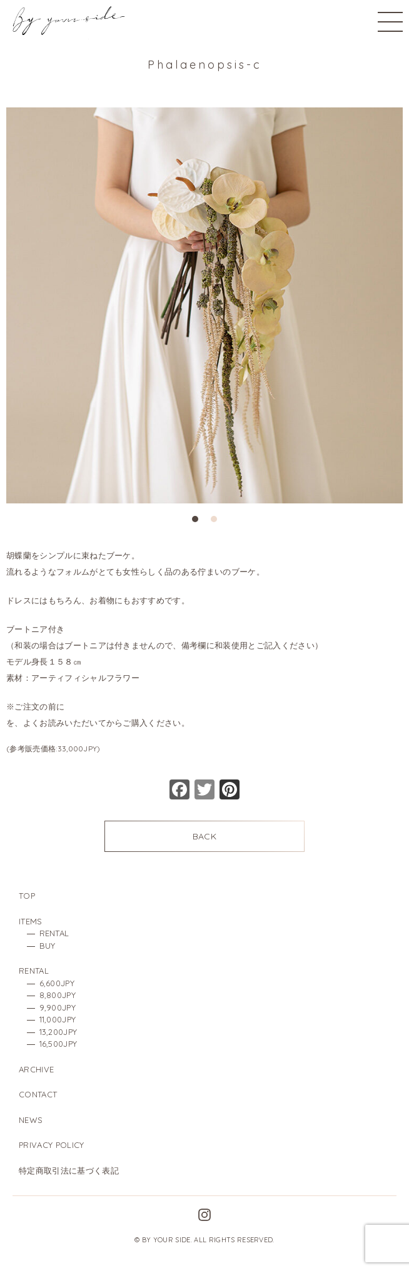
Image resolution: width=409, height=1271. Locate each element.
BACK (204, 836)
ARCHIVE (36, 1069)
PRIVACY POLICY (51, 1145)
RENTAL (54, 933)
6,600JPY (57, 983)
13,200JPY (58, 1032)
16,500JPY (58, 1044)
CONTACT (38, 1094)
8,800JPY (57, 995)
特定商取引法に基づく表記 (69, 1170)
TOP (27, 896)
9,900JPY (57, 1007)
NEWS (31, 1120)
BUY (47, 946)
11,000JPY (57, 1019)
